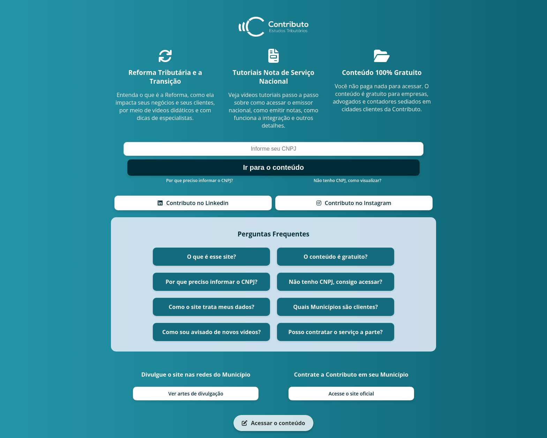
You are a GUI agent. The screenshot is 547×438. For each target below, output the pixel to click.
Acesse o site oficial (351, 393)
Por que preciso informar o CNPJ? (199, 180)
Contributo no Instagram (353, 203)
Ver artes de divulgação (195, 393)
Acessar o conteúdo (273, 423)
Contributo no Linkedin (193, 203)
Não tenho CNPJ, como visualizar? (347, 180)
